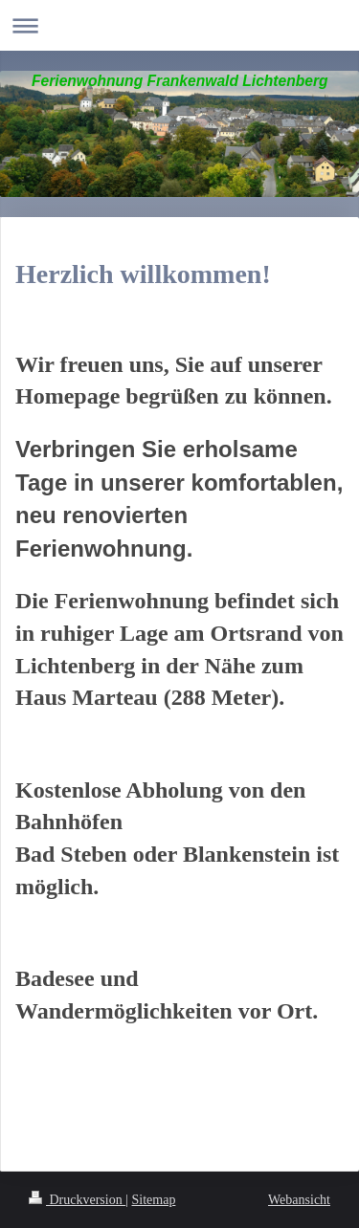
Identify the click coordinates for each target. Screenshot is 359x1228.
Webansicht (299, 1200)
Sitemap (154, 1200)
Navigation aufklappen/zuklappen (179, 25)
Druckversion (77, 1200)
